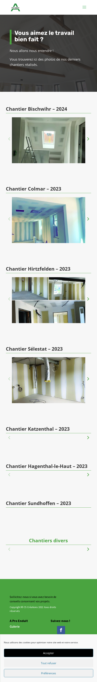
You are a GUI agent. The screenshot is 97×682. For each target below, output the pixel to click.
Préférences (48, 673)
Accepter (48, 653)
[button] (88, 138)
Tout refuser (48, 663)
